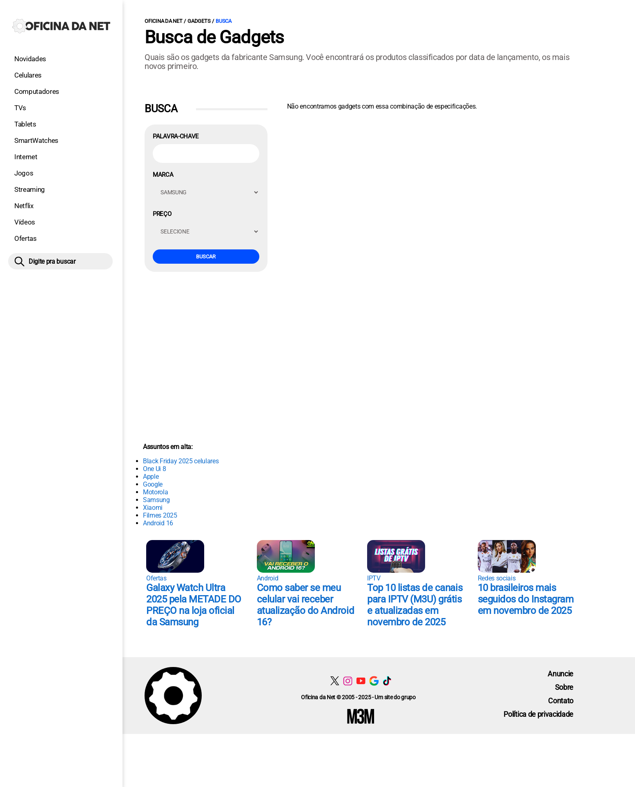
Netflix (23, 206)
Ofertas (25, 238)
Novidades (30, 59)
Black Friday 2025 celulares (180, 461)
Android (268, 578)
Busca (224, 21)
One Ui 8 (154, 469)
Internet (25, 157)
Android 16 (158, 523)
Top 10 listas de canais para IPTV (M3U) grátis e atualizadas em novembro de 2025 (414, 605)
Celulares (28, 75)
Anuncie (560, 673)
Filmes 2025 (160, 515)
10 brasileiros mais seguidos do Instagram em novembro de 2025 (526, 599)
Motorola (155, 492)
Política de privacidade (538, 714)
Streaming (29, 189)
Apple (150, 476)
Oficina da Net (163, 21)
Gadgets (198, 21)
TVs (20, 108)
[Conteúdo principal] (317, 367)
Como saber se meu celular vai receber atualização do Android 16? (305, 605)
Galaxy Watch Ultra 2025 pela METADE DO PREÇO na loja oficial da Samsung (193, 605)
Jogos (23, 173)
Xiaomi (153, 507)
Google (153, 484)
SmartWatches (36, 140)
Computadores (36, 91)
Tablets (25, 124)
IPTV (374, 578)
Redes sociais (497, 578)
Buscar (206, 256)
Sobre (564, 687)
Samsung (156, 500)
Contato (560, 700)
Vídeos (24, 222)
